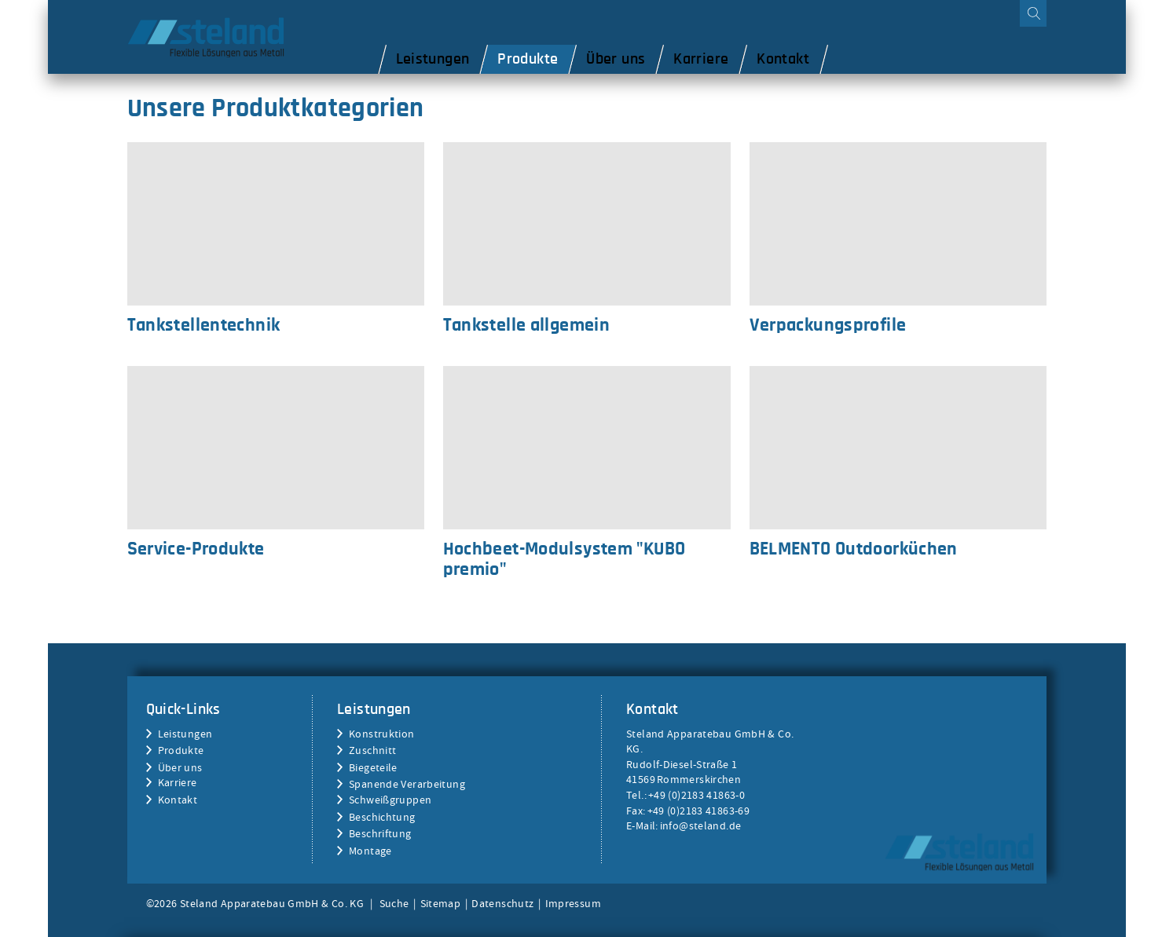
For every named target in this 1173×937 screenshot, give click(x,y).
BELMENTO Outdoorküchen (898, 447)
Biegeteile (373, 767)
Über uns (180, 767)
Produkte (181, 750)
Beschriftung (380, 833)
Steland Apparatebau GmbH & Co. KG (959, 852)
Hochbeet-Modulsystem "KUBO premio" (587, 447)
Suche (394, 903)
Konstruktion (382, 734)
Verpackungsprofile (898, 224)
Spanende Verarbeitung (407, 784)
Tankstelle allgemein (587, 224)
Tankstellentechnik (275, 224)
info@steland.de (701, 825)
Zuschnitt (372, 750)
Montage (370, 851)
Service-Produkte (275, 447)
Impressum (573, 903)
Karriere (177, 782)
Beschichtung (382, 817)
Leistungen (185, 734)
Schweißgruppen (390, 799)
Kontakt (178, 799)
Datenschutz (502, 903)
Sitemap (440, 903)
